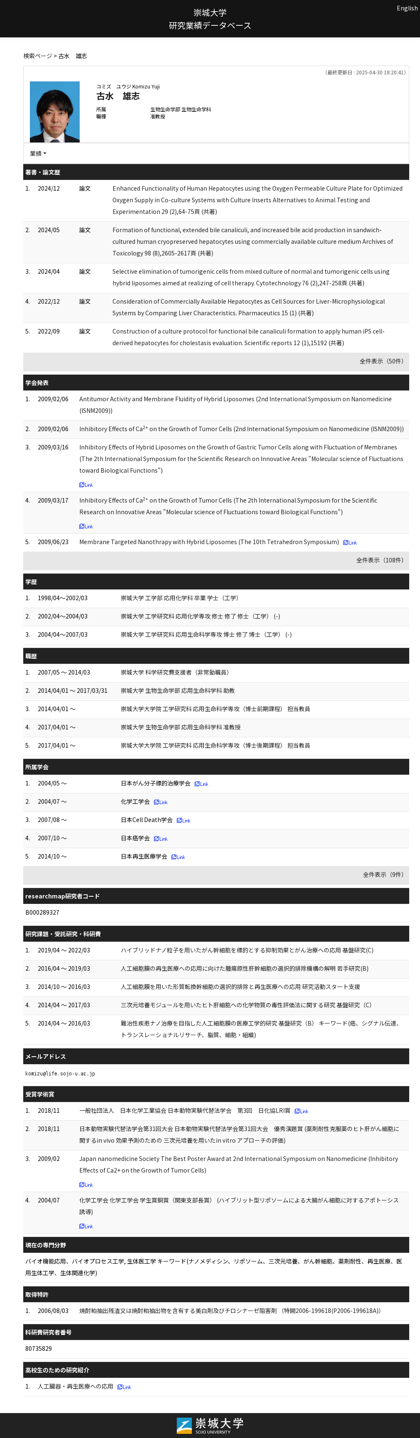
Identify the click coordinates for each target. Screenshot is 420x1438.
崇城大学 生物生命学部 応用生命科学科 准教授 (181, 727)
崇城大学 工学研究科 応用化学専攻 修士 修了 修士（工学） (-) (200, 616)
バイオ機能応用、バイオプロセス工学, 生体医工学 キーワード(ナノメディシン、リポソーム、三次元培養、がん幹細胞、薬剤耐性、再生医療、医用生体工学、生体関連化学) (213, 1267)
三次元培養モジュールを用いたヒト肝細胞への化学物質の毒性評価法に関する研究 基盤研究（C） (248, 1005)
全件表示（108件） (382, 560)
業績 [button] (36, 153)
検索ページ (37, 56)
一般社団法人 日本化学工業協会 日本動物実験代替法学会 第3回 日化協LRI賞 (185, 1110)
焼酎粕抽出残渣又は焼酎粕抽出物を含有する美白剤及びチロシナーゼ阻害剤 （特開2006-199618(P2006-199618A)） (231, 1310)
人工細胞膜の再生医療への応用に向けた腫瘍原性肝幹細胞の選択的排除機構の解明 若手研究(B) (245, 968)
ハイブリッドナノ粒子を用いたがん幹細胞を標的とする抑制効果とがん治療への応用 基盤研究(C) (247, 950)
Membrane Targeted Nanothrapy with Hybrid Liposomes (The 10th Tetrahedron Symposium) (209, 541)
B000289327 (42, 912)
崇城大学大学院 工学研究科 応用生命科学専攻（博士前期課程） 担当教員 (215, 708)
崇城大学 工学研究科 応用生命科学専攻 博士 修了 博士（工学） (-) (206, 634)
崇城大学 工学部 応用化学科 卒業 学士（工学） (181, 598)
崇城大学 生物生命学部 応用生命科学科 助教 (178, 690)
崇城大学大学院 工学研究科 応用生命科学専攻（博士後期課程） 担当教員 (215, 745)
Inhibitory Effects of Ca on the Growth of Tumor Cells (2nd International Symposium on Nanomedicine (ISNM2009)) (241, 429)
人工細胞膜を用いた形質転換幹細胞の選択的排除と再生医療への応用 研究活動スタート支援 (240, 986)
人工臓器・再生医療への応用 (75, 1386)
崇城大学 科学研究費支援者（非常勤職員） (176, 672)
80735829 (38, 1348)
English (407, 8)
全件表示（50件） (383, 361)
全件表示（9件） (385, 874)
